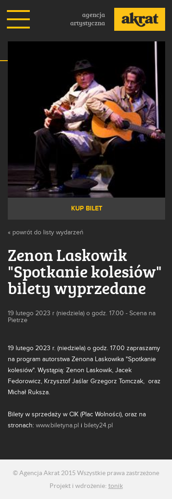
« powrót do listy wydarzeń (45, 232)
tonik (115, 485)
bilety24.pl (98, 425)
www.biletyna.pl (57, 425)
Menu (18, 19)
